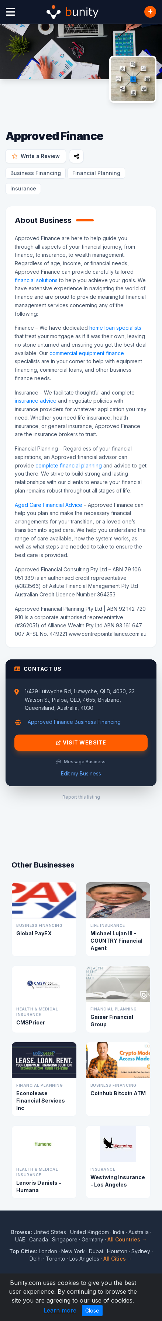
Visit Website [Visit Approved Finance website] (81, 742)
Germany (92, 1239)
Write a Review (36, 156)
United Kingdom (89, 1232)
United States (50, 1232)
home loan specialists (115, 328)
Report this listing (81, 797)
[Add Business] (150, 12)
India (118, 1232)
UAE (20, 1239)
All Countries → (127, 1239)
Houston (117, 1251)
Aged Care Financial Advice (48, 505)
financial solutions (36, 280)
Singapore (64, 1239)
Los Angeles (84, 1258)
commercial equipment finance (86, 353)
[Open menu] (10, 12)
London (48, 1251)
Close (92, 1310)
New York (73, 1251)
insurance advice (35, 400)
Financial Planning (96, 173)
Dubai (96, 1251)
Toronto (55, 1258)
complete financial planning (68, 465)
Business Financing (35, 173)
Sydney (140, 1251)
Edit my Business (81, 773)
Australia (138, 1232)
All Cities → (117, 1258)
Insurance (23, 188)
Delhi (36, 1258)
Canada (38, 1239)
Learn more (60, 1310)
